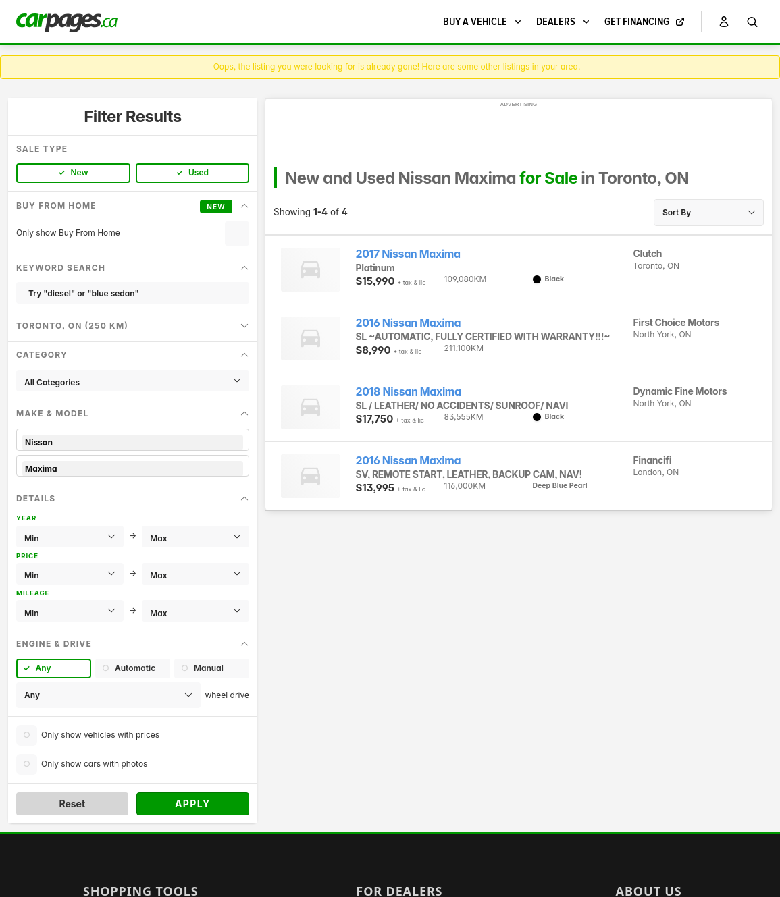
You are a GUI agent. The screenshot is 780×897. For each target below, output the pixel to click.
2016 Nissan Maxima (408, 323)
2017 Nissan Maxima (408, 254)
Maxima (132, 469)
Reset (72, 803)
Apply (193, 803)
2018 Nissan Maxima (408, 391)
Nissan (132, 442)
